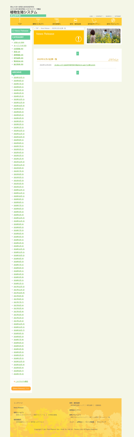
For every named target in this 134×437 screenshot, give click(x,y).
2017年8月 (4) (19, 299)
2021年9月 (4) (19, 168)
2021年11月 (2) (19, 165)
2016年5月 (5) (19, 346)
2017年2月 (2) (19, 318)
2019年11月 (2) (19, 221)
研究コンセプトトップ (23, 415)
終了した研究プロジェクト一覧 (100, 417)
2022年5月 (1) (19, 149)
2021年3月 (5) (19, 183)
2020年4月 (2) (19, 212)
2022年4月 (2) (19, 152)
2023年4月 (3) (19, 118)
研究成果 (89, 405)
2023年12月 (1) (19, 99)
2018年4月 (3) (19, 274)
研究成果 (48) (18, 58)
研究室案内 (56, 22)
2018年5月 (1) (19, 271)
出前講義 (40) (18, 49)
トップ (19, 22)
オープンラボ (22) (20, 45)
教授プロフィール (39, 415)
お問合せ (80, 422)
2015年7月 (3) (19, 374)
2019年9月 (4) (19, 224)
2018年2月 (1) (19, 280)
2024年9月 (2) (19, 81)
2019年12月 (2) (19, 218)
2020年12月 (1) (19, 190)
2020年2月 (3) (19, 215)
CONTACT (99, 16)
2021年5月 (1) (19, 177)
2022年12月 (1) (19, 130)
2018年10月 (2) (19, 255)
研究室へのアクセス (37, 422)
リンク (71, 422)
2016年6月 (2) (19, 343)
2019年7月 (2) (19, 230)
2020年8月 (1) (19, 202)
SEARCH (109, 16)
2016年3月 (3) (19, 352)
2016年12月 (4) (19, 324)
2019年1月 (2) (19, 246)
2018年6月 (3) (19, 268)
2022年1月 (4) (19, 159)
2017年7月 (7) (19, 302)
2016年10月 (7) (19, 330)
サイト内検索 (89, 422)
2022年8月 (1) (19, 143)
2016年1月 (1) (19, 358)
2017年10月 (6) (19, 293)
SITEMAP (118, 16)
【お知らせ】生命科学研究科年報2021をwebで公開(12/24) (74, 65)
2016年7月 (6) (19, 339)
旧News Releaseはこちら (21, 388)
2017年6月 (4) (19, 305)
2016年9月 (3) (19, 333)
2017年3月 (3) (19, 315)
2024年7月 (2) (19, 84)
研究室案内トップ (22, 422)
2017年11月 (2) (19, 290)
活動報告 (98, 405)
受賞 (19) (17, 52)
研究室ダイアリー (93, 22)
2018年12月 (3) (19, 249)
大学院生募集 (52, 415)
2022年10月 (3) (19, 137)
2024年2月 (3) (19, 93)
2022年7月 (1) (19, 146)
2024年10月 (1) (19, 77)
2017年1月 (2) (19, 321)
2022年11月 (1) (19, 134)
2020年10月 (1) (19, 196)
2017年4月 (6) (19, 311)
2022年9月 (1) (19, 140)
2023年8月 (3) (19, 112)
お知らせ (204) (19, 42)
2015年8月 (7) (19, 371)
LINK (91, 16)
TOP (37, 28)
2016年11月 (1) (19, 327)
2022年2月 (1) (19, 155)
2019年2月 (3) (19, 243)
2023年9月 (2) (19, 109)
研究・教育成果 (75, 22)
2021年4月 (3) (19, 180)
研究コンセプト (38, 22)
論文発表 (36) (18, 64)
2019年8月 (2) (19, 227)
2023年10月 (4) (19, 106)
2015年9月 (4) (19, 368)
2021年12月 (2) (19, 162)
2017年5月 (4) (19, 308)
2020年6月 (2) (19, 208)
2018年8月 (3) (19, 261)
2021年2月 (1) (19, 187)
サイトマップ (101, 422)
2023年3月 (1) (19, 121)
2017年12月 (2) (19, 287)
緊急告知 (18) (18, 61)
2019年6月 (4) (19, 233)
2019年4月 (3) (19, 237)
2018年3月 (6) (19, 277)
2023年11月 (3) (19, 102)
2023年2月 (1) (19, 124)
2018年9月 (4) (19, 258)
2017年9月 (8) (19, 296)
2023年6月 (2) (19, 115)
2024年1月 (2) (19, 96)
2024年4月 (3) (19, 90)
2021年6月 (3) (19, 174)
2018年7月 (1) (19, 265)
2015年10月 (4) (19, 365)
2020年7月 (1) (19, 205)
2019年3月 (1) (19, 240)
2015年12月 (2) (19, 361)
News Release (21, 31)
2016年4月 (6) (19, 349)
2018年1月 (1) (19, 283)
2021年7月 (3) (19, 171)
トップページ (18, 403)
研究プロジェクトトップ (79, 417)
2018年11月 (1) (19, 252)
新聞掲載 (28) (18, 55)
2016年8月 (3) (19, 336)
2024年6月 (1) (19, 87)
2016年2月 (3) (19, 355)
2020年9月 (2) (19, 199)
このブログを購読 (21, 381)
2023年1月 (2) (19, 127)
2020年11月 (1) (19, 193)
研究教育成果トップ (77, 405)
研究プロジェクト (112, 22)
